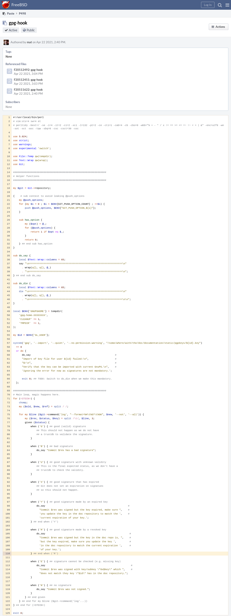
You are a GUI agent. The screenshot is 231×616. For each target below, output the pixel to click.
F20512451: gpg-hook (28, 80)
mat (29, 42)
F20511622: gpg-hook (28, 90)
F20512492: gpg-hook (28, 70)
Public (31, 30)
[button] (227, 5)
